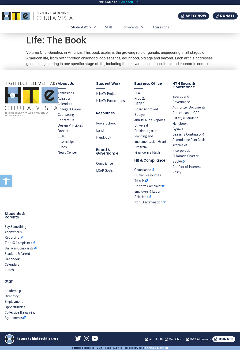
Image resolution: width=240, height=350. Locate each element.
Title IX (139, 180)
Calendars (65, 103)
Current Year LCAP (185, 112)
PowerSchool (106, 123)
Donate (63, 130)
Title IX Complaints (18, 243)
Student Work (83, 27)
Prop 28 (139, 98)
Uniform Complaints (19, 248)
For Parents (132, 27)
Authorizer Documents (189, 107)
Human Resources (147, 175)
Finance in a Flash (147, 152)
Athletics (64, 98)
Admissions (161, 27)
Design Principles (70, 125)
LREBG (139, 103)
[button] (6, 181)
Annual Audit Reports (149, 120)
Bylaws (177, 129)
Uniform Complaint (148, 186)
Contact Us (66, 120)
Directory (12, 296)
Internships (66, 141)
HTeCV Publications (110, 100)
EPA (137, 93)
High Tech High (129, 2)
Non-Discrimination (148, 202)
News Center (67, 152)
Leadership (13, 290)
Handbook (103, 137)
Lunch (62, 147)
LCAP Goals (104, 170)
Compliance (104, 163)
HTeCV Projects (107, 93)
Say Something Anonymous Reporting (15, 232)
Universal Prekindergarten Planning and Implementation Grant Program (150, 136)
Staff (108, 27)
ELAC (61, 136)
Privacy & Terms (157, 348)
